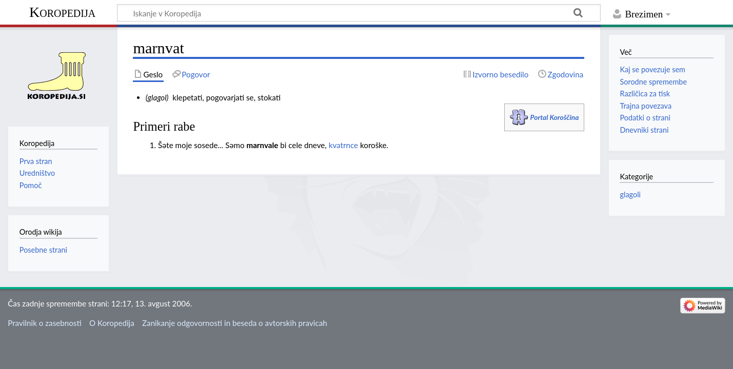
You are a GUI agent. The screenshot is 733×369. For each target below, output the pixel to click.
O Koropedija (111, 322)
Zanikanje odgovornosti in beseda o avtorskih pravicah (234, 322)
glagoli (630, 194)
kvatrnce (343, 145)
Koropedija (62, 12)
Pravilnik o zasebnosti (45, 322)
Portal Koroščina (554, 117)
